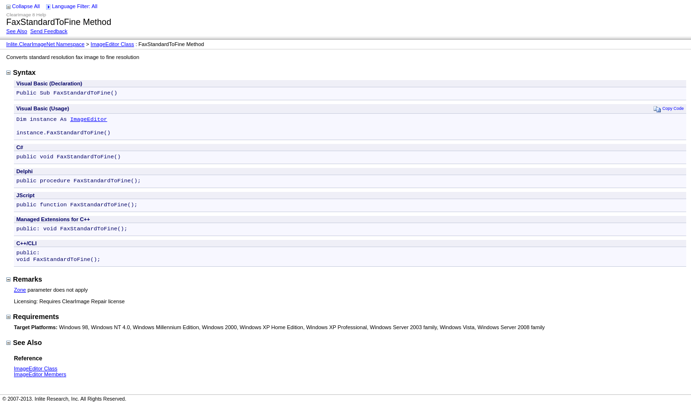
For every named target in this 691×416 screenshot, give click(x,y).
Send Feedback (49, 31)
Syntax (21, 72)
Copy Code (669, 109)
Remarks (24, 289)
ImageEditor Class (112, 44)
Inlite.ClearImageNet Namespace (45, 44)
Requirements (32, 326)
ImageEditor (88, 121)
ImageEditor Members (40, 384)
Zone (20, 299)
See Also (16, 31)
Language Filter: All (74, 6)
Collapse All (26, 6)
